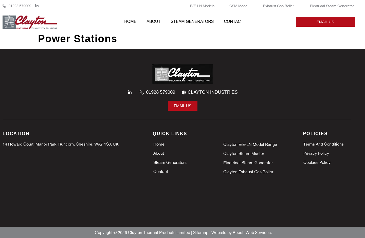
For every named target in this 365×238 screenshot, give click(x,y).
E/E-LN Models (202, 6)
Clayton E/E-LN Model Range (250, 144)
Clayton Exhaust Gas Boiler (248, 171)
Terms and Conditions (323, 144)
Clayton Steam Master (244, 153)
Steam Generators (192, 21)
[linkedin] (38, 6)
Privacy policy (316, 153)
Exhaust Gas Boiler (279, 6)
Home (130, 21)
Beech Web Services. (252, 232)
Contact (233, 21)
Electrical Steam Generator (332, 6)
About (153, 21)
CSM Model (238, 6)
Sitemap (201, 232)
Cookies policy (317, 162)
